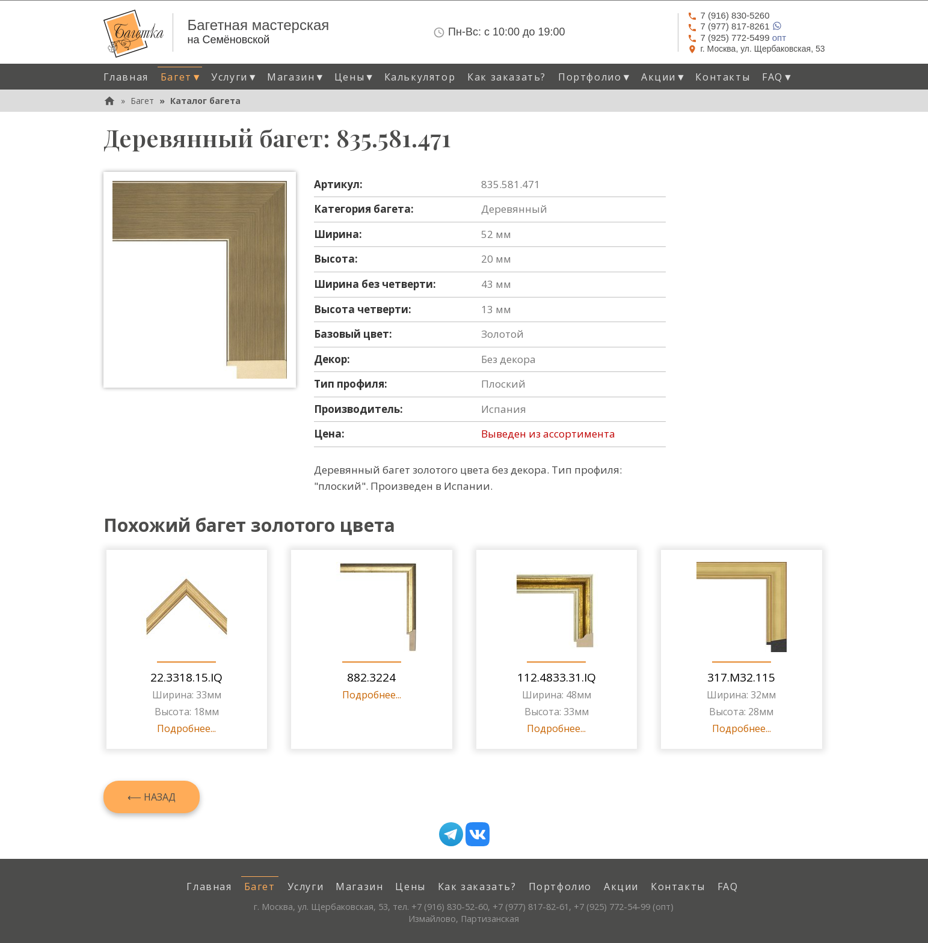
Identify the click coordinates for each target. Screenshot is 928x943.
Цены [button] (354, 77)
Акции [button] (663, 77)
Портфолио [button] (595, 77)
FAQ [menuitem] (728, 886)
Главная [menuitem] (126, 77)
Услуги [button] (234, 77)
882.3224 (371, 677)
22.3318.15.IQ (186, 677)
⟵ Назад (152, 797)
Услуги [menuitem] (305, 886)
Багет (142, 100)
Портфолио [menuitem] (560, 886)
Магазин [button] (296, 77)
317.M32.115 (741, 677)
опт (736, 37)
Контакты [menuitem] (722, 77)
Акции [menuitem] (621, 886)
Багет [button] (181, 77)
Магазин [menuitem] (359, 886)
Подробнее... (186, 728)
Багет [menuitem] (259, 886)
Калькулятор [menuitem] (420, 77)
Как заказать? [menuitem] (506, 77)
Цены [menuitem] (410, 886)
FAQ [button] (777, 77)
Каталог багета (205, 100)
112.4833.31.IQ (556, 677)
